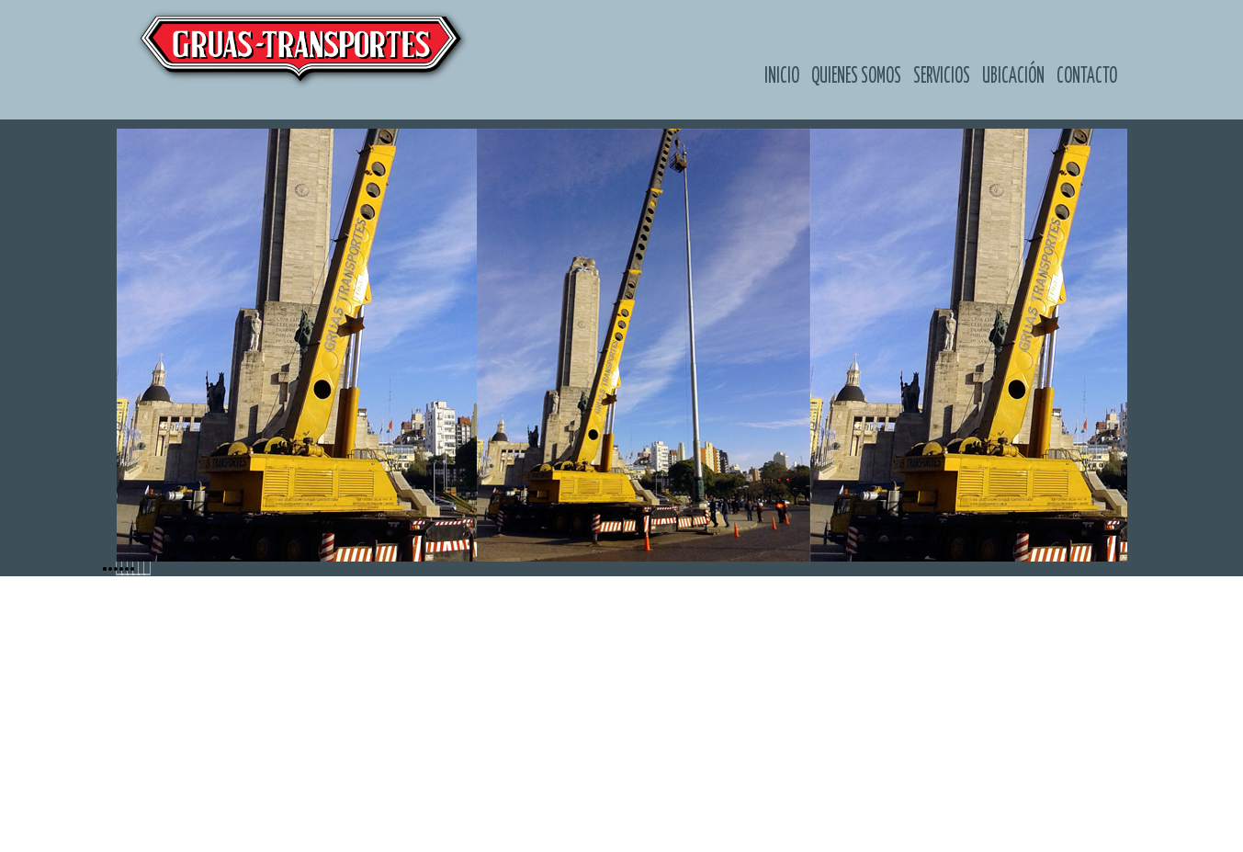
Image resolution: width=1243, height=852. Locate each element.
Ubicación (1013, 75)
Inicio (781, 75)
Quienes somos (856, 75)
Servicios (941, 75)
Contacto (1087, 75)
